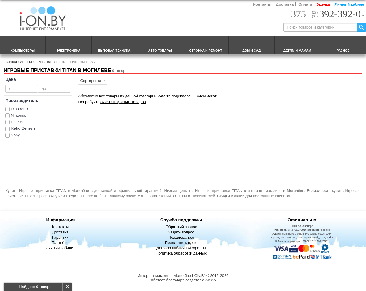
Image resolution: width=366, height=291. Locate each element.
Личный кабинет (350, 4)
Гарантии (60, 237)
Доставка (285, 4)
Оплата (305, 4)
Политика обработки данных (181, 253)
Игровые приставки (35, 61)
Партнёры (60, 242)
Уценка (323, 4)
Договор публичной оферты (181, 248)
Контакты (262, 4)
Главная (10, 61)
